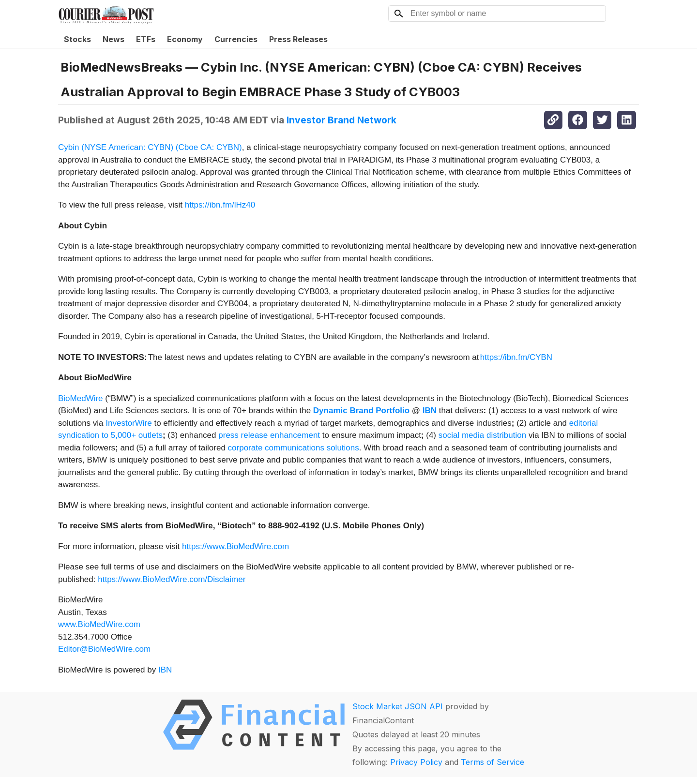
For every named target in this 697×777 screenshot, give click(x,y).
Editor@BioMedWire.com (104, 649)
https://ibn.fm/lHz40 (220, 204)
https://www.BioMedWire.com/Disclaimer (171, 579)
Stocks (77, 39)
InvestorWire (129, 423)
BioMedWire (80, 398)
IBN (165, 669)
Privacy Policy (416, 762)
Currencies (236, 39)
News (113, 39)
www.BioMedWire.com (99, 624)
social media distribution (482, 435)
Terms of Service (492, 762)
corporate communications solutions (293, 447)
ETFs (145, 39)
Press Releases (298, 39)
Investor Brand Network (341, 120)
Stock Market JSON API (397, 706)
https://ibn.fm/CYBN (516, 357)
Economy (185, 39)
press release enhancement (269, 435)
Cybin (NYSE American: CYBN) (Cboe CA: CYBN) (150, 147)
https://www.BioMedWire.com (235, 546)
